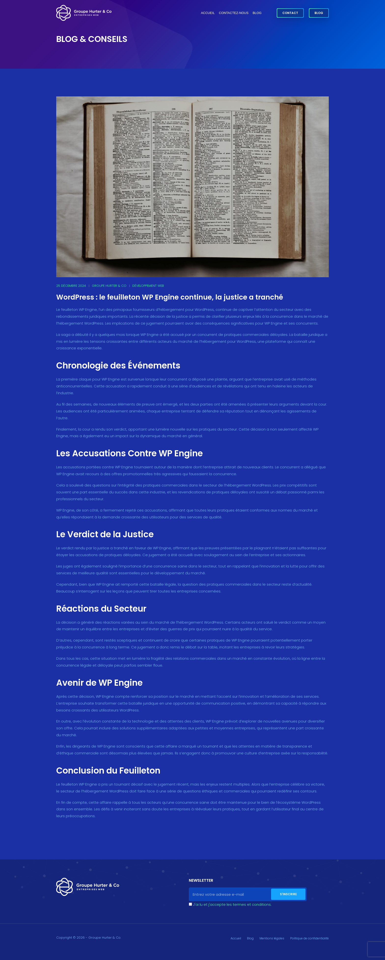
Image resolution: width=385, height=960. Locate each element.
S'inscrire (288, 894)
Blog (257, 13)
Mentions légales (272, 938)
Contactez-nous (233, 13)
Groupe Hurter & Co (109, 286)
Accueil (208, 13)
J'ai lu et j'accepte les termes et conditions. (232, 904)
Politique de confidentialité (309, 938)
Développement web (148, 286)
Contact (290, 13)
